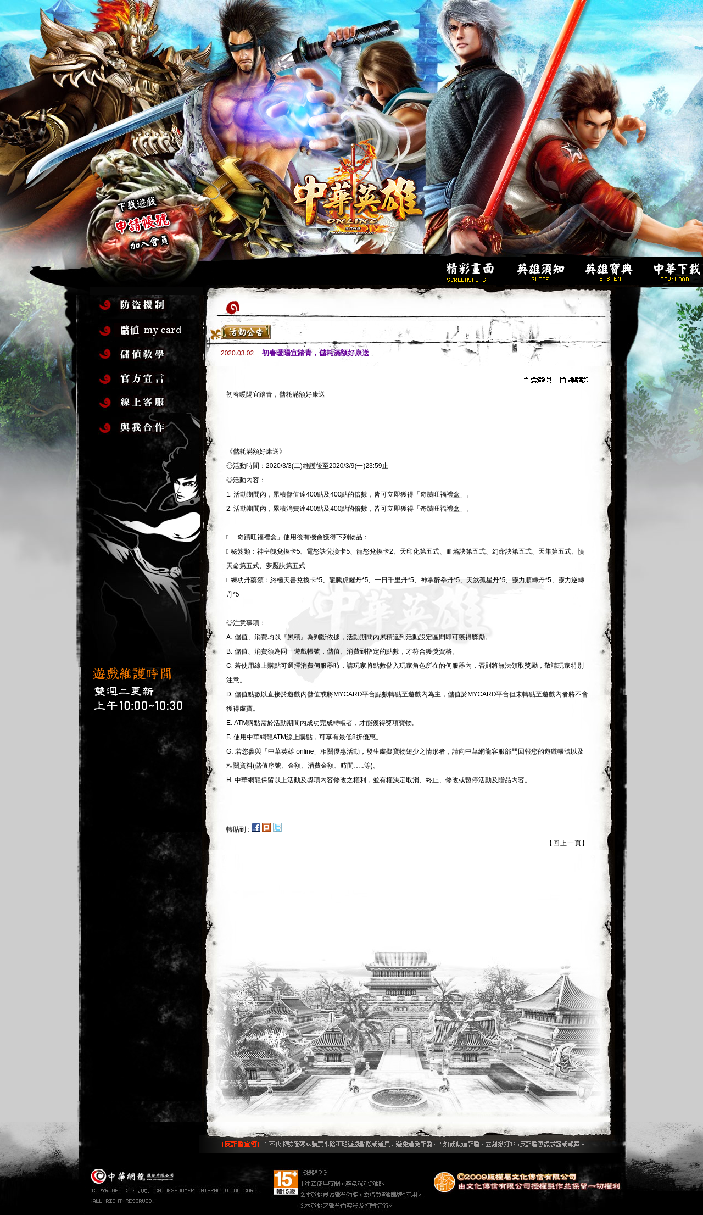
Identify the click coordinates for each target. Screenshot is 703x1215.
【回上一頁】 (567, 843)
